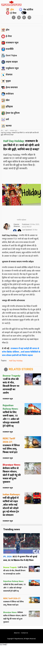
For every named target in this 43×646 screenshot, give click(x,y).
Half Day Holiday (16, 361)
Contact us (24, 633)
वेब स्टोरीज (26, 9)
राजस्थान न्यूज (13, 130)
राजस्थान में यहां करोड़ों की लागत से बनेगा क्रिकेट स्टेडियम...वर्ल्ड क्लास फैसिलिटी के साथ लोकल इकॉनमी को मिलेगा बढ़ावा (21, 351)
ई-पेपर (11, 13)
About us (17, 633)
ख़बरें (6, 130)
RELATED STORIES (21, 369)
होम (10, 9)
